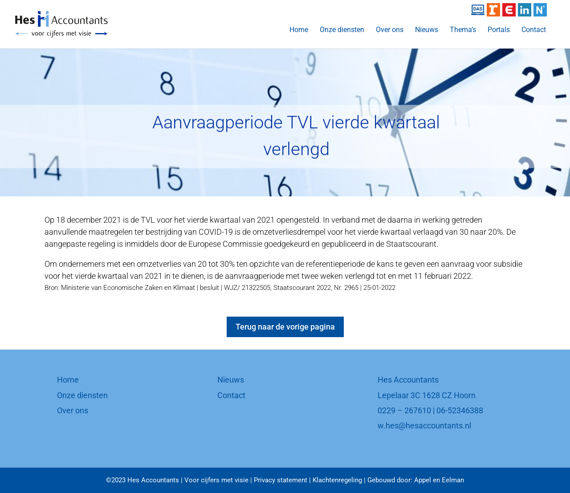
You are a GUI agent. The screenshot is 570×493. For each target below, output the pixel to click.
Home (298, 30)
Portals (499, 30)
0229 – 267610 (404, 410)
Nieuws (426, 30)
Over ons (389, 30)
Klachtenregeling (337, 480)
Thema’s (463, 30)
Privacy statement (280, 480)
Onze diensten (342, 30)
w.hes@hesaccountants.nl (424, 425)
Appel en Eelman (439, 480)
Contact (533, 30)
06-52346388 (459, 410)
